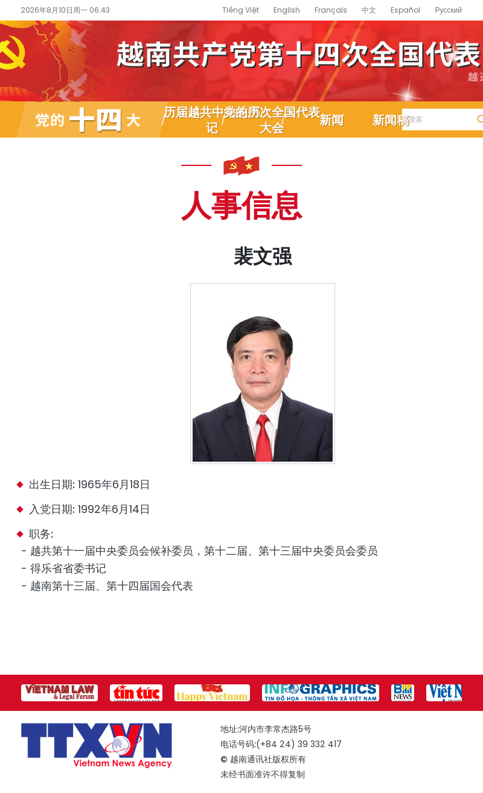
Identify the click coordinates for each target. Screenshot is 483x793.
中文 (369, 10)
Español (405, 10)
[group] (59, 692)
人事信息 (241, 204)
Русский (448, 10)
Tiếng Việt (240, 10)
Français (331, 10)
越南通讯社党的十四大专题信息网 (241, 61)
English (286, 10)
